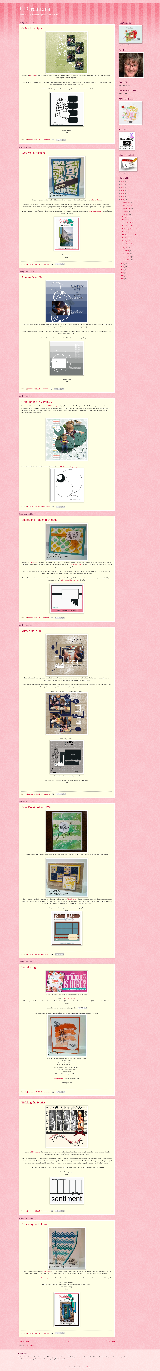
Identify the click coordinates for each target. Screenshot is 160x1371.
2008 (122, 279)
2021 (122, 181)
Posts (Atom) (30, 1345)
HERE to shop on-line (68, 999)
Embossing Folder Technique (39, 519)
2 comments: (45, 264)
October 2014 (127, 202)
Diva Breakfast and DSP (36, 807)
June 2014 (126, 214)
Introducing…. (30, 967)
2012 (122, 267)
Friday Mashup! (72, 899)
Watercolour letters (33, 152)
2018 (122, 190)
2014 (122, 199)
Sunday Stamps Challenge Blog (69, 580)
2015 (122, 196)
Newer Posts (24, 1341)
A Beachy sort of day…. (36, 1224)
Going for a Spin (31, 28)
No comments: (46, 139)
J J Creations (34, 8)
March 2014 (126, 254)
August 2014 (126, 208)
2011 (122, 270)
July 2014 (126, 211)
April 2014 (126, 251)
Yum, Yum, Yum (31, 630)
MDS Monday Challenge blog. (68, 467)
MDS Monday (33, 75)
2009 (122, 276)
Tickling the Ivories (33, 1102)
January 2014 (127, 260)
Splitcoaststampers (76, 564)
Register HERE (58, 1078)
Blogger (88, 1367)
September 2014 (127, 205)
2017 (122, 193)
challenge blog (43, 1278)
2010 (122, 273)
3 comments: (45, 1211)
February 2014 (127, 257)
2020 (122, 184)
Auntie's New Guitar (34, 277)
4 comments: (45, 954)
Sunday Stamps (96, 200)
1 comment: (45, 389)
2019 (122, 187)
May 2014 (126, 248)
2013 (122, 264)
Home (67, 1341)
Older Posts (110, 1341)
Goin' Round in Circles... (36, 401)
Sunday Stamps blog (95, 211)
